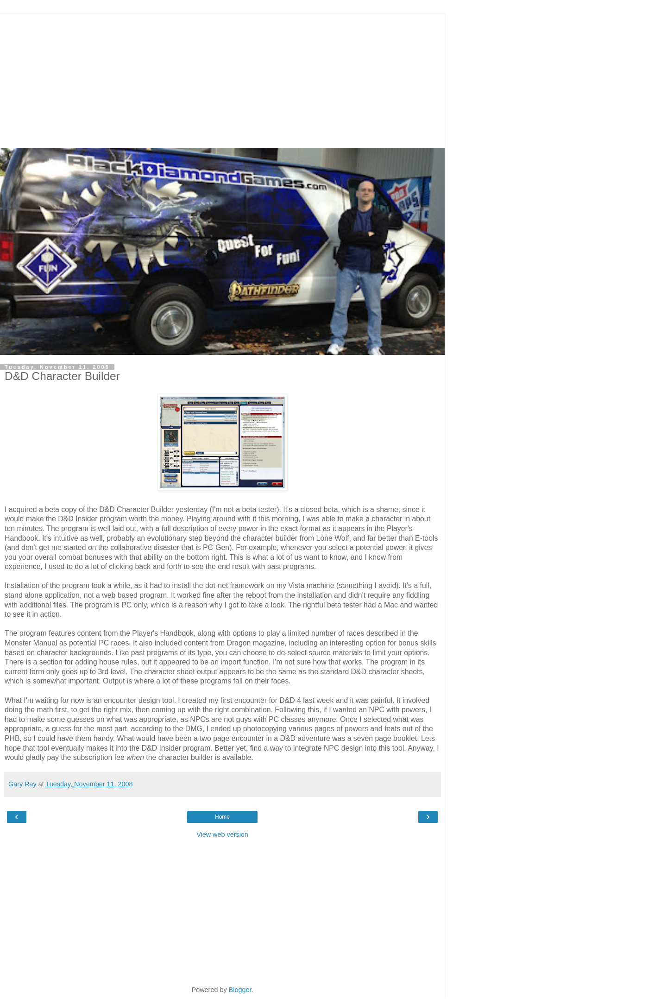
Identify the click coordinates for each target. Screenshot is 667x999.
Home (222, 817)
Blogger (240, 989)
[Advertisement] (222, 79)
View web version (222, 834)
